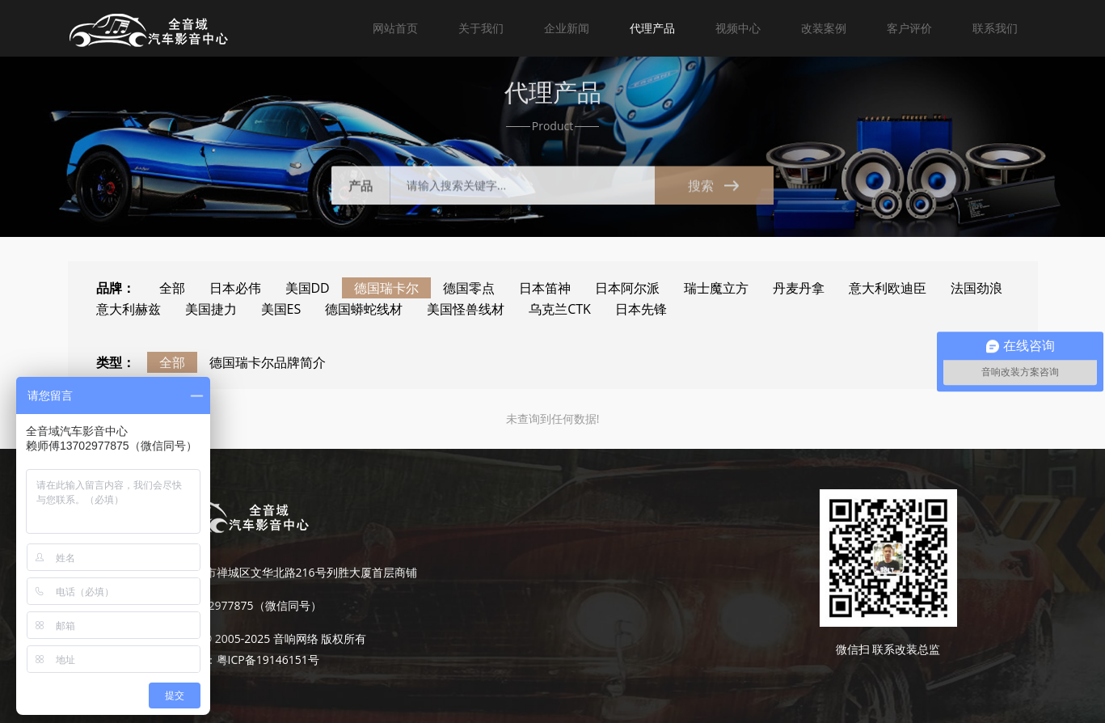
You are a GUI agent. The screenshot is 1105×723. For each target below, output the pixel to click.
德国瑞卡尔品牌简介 (267, 362)
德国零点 (469, 288)
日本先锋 (641, 309)
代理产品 (652, 28)
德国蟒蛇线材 (364, 309)
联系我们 (995, 28)
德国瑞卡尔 (386, 288)
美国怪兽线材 (465, 309)
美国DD (307, 288)
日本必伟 (235, 288)
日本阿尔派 (627, 288)
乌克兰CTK (560, 309)
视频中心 (738, 28)
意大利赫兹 (128, 309)
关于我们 (481, 28)
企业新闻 (566, 28)
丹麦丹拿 (799, 288)
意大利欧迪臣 (887, 288)
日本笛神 (545, 288)
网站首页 (395, 28)
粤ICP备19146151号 (268, 659)
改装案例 (823, 28)
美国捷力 (211, 309)
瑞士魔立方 (716, 288)
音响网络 (295, 638)
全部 (172, 288)
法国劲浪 (976, 288)
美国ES (281, 309)
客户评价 (909, 28)
